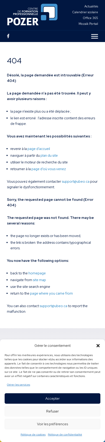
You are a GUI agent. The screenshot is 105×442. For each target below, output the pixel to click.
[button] (98, 345)
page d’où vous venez (48, 169)
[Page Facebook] (8, 36)
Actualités (91, 6)
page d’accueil (39, 148)
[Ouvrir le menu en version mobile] (94, 36)
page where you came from (51, 293)
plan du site (49, 155)
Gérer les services (18, 385)
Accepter (52, 398)
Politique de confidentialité (65, 434)
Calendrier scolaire (85, 12)
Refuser (52, 411)
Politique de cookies (33, 434)
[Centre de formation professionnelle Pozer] (32, 15)
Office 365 (90, 18)
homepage (37, 273)
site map (39, 280)
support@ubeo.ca (76, 181)
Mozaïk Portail (88, 24)
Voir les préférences (52, 424)
